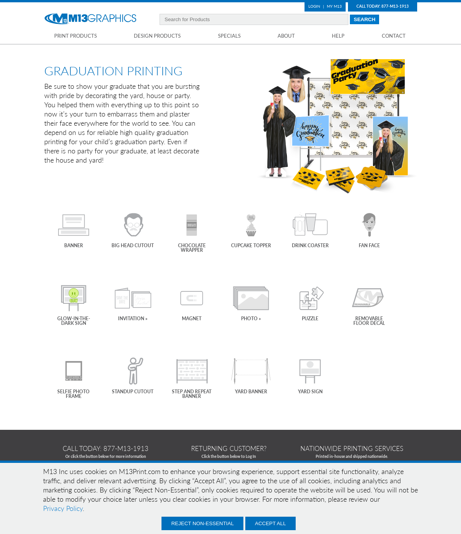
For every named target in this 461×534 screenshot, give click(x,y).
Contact (394, 36)
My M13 (334, 6)
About (286, 36)
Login (314, 6)
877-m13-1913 (125, 448)
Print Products (75, 36)
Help (338, 36)
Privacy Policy (63, 508)
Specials (229, 36)
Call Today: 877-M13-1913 (382, 6)
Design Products (157, 36)
